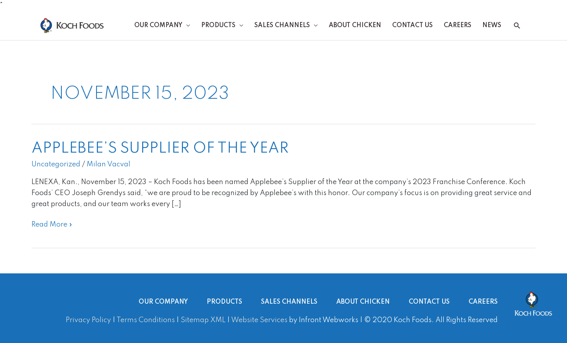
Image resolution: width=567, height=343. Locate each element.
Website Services (259, 320)
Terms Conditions (146, 320)
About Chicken (355, 25)
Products (218, 25)
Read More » (52, 223)
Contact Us (412, 25)
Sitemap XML (203, 320)
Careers (457, 25)
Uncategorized (56, 164)
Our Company (158, 25)
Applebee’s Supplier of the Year (160, 148)
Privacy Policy (88, 320)
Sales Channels (282, 25)
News (491, 25)
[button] (517, 26)
